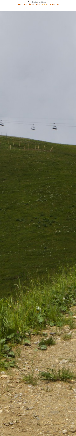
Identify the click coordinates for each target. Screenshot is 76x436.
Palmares (31, 4)
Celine (25, 4)
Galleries (45, 4)
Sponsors (52, 4)
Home (19, 4)
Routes (38, 4)
